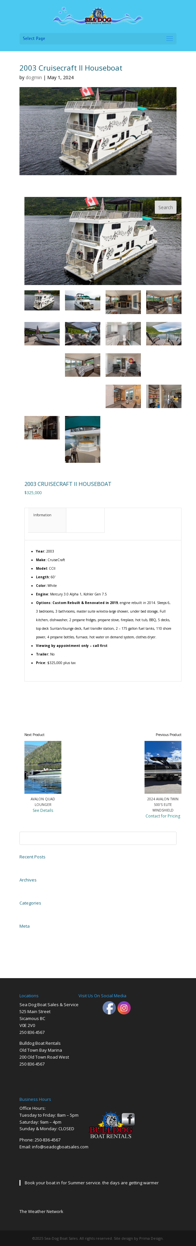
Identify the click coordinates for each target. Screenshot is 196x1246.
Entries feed (28, 941)
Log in (24, 934)
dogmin (34, 77)
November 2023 (31, 888)
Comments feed (31, 948)
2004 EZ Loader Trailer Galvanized (46, 865)
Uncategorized (30, 911)
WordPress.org (30, 956)
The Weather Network (41, 1211)
